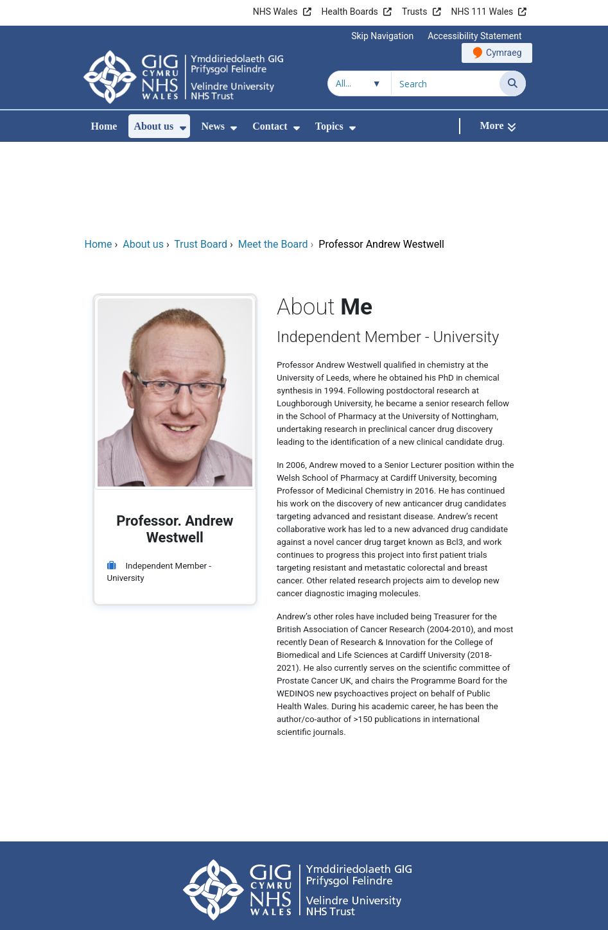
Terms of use (154, 865)
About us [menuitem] (153, 126)
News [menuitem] (213, 126)
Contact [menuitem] (269, 126)
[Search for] (445, 83)
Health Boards (350, 11)
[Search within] (359, 83)
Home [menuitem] (104, 126)
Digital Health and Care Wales (444, 914)
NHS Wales (275, 11)
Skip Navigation (382, 36)
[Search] (512, 83)
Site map (461, 865)
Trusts (414, 11)
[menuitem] (183, 128)
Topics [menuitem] (329, 126)
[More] (497, 126)
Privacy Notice (335, 865)
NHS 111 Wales (482, 11)
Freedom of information (243, 865)
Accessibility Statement (474, 36)
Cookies (396, 865)
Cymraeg (503, 52)
